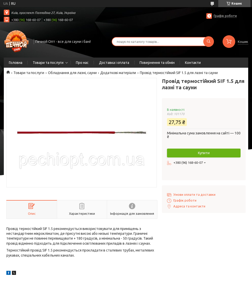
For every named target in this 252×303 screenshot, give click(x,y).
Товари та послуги (48, 62)
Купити (204, 153)
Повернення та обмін (157, 62)
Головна (15, 62)
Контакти (193, 62)
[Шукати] (208, 41)
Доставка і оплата (114, 62)
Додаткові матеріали (118, 73)
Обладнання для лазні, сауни (72, 73)
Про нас (82, 62)
